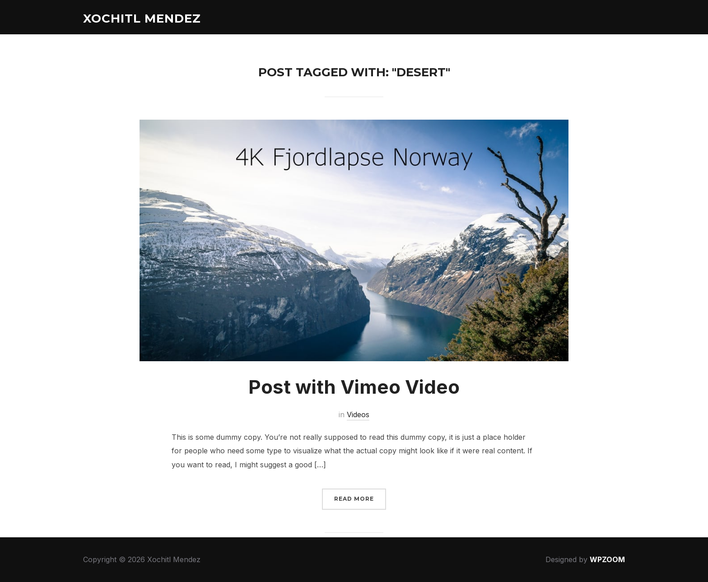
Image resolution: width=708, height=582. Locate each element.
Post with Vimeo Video (354, 386)
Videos (358, 414)
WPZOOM (607, 559)
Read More (354, 498)
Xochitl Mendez (142, 18)
